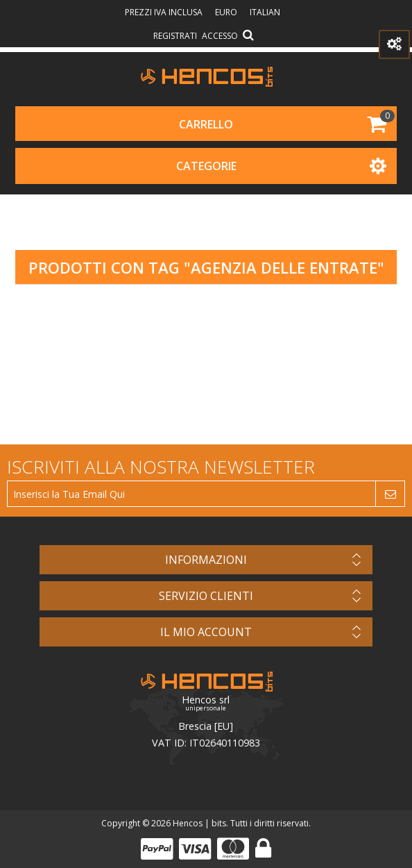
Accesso (220, 36)
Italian (265, 12)
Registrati (175, 36)
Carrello (206, 124)
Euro (227, 12)
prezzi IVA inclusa (165, 12)
